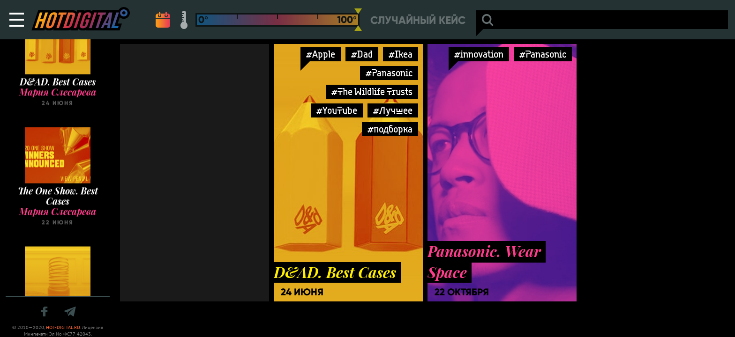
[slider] (358, 19)
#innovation (478, 54)
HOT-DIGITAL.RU (63, 327)
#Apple (320, 54)
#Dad (362, 54)
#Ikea (400, 54)
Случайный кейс (417, 20)
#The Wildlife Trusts (371, 91)
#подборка (390, 129)
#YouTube (336, 110)
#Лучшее (392, 110)
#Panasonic (389, 72)
